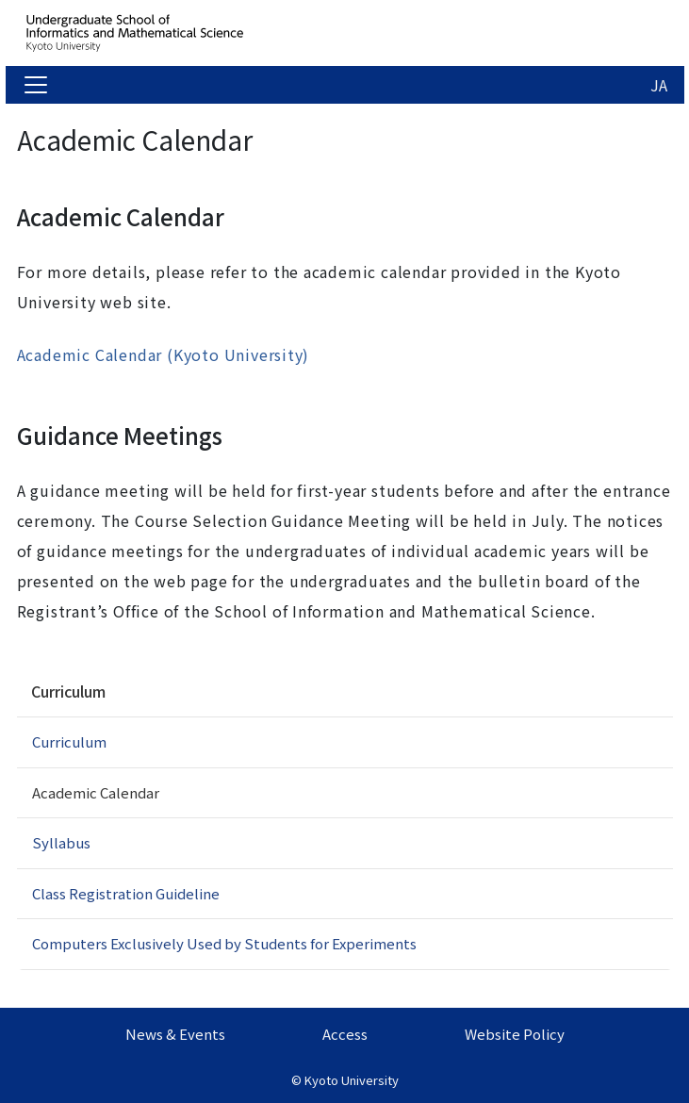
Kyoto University (351, 1080)
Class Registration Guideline (126, 893)
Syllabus (61, 842)
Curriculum (68, 691)
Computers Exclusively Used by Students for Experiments (224, 943)
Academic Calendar (95, 792)
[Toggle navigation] (36, 85)
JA (658, 84)
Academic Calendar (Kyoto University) (163, 354)
